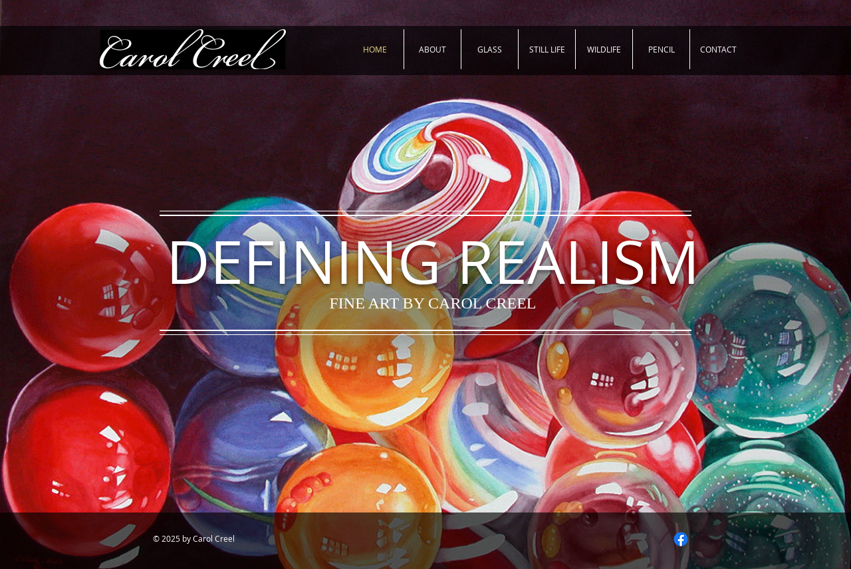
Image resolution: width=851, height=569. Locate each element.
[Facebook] (680, 539)
